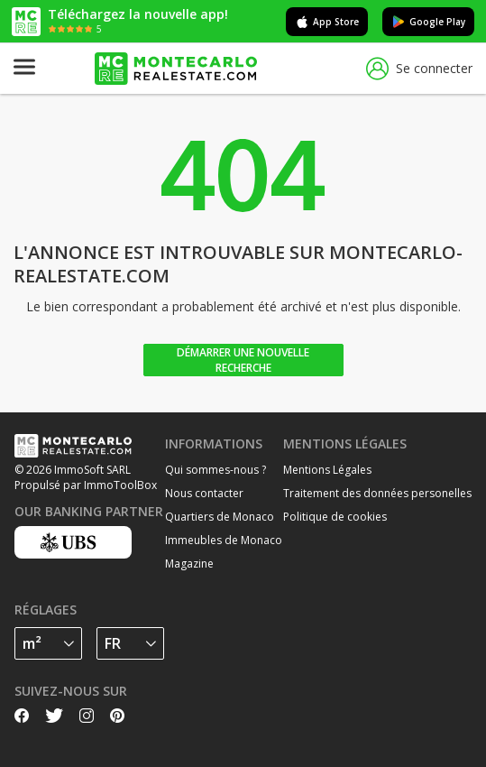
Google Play (428, 21)
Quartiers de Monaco (219, 516)
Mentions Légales (327, 469)
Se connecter (419, 69)
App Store (327, 21)
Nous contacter (204, 493)
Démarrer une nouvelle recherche (243, 360)
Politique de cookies (335, 516)
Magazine (189, 563)
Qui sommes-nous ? (215, 469)
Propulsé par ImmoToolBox (85, 485)
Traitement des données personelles (377, 493)
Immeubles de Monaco (223, 540)
